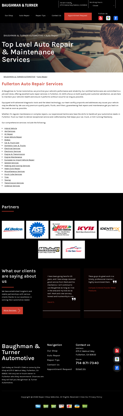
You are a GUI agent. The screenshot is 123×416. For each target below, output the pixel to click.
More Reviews (12, 311)
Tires (6, 177)
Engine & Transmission (14, 154)
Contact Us (56, 15)
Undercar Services (12, 186)
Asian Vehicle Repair (13, 137)
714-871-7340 (65, 3)
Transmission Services (14, 183)
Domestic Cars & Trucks (15, 145)
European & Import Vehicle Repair (19, 160)
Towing (7, 180)
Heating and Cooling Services (17, 166)
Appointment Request (77, 15)
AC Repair (8, 134)
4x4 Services (9, 131)
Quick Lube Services (13, 174)
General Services (11, 163)
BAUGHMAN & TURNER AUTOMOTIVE (23, 35)
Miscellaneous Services (14, 171)
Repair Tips (41, 15)
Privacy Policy (95, 397)
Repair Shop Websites (49, 397)
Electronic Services (12, 151)
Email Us (81, 369)
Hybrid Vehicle (10, 128)
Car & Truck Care (11, 143)
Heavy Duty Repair (12, 168)
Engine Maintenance (13, 157)
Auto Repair (24, 15)
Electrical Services (12, 148)
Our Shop (9, 15)
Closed (95, 6)
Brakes (7, 140)
